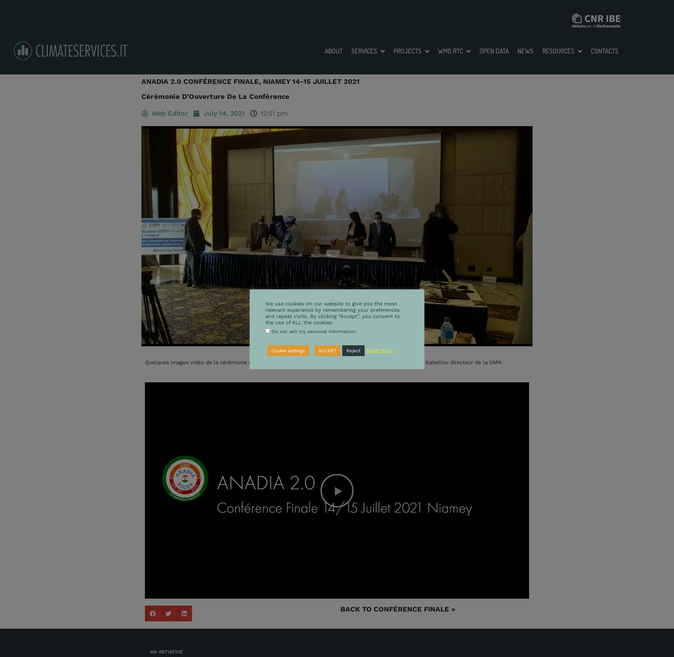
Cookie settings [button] (288, 350)
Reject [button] (353, 350)
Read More (379, 350)
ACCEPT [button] (327, 350)
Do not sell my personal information (313, 331)
